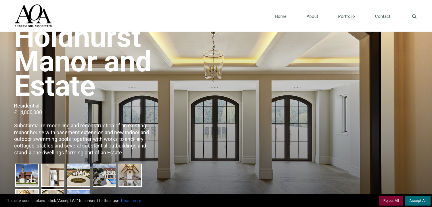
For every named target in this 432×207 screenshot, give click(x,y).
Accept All (418, 200)
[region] (216, 200)
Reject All (391, 200)
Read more (131, 200)
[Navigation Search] (409, 16)
